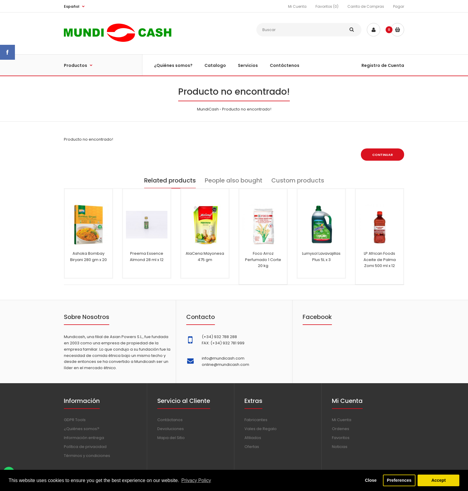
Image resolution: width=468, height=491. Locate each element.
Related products (170, 180)
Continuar (382, 154)
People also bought (233, 180)
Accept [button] (438, 480)
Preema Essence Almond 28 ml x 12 (147, 257)
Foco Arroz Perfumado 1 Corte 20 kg (263, 260)
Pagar (398, 6)
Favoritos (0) (326, 6)
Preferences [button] (399, 480)
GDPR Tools (75, 420)
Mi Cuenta (297, 6)
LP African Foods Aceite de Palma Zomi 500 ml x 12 (380, 260)
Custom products (297, 180)
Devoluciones (170, 429)
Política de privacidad (85, 446)
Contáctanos (170, 420)
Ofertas (251, 446)
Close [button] (371, 480)
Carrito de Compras (365, 6)
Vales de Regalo (260, 429)
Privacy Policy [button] (196, 480)
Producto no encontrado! (246, 109)
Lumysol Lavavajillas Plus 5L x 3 (321, 257)
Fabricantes (255, 420)
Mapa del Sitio (171, 438)
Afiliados (252, 438)
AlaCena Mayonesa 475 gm (205, 257)
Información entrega (84, 438)
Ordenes (340, 429)
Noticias (339, 446)
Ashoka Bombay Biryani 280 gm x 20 (88, 257)
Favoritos (341, 438)
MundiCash (208, 109)
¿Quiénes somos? (81, 429)
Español (71, 6)
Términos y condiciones (87, 455)
